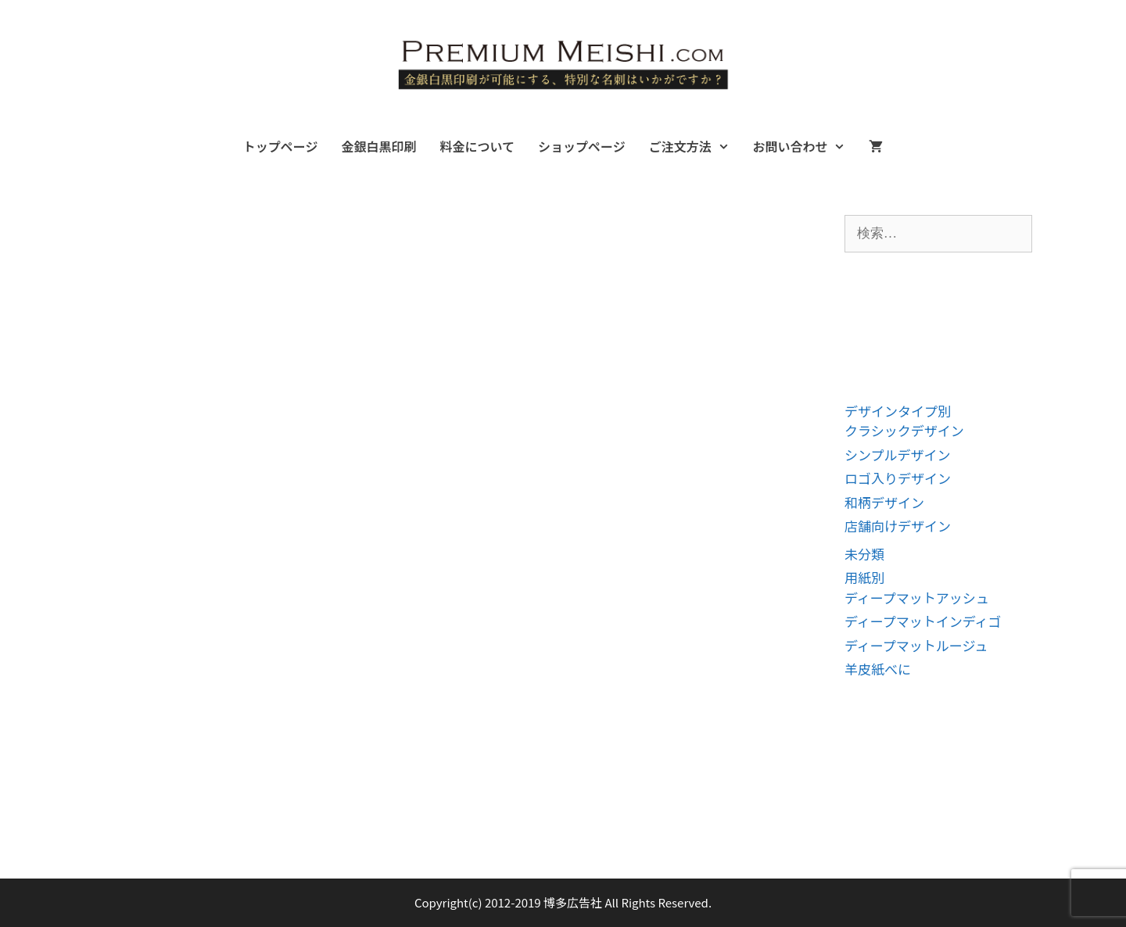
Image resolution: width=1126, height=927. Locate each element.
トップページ (280, 146)
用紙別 (864, 577)
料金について (477, 146)
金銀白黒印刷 (378, 146)
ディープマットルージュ (916, 645)
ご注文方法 (695, 146)
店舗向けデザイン (897, 525)
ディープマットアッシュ (916, 597)
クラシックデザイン (904, 430)
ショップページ (582, 146)
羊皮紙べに (877, 668)
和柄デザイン (884, 502)
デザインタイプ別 (897, 411)
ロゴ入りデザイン (897, 478)
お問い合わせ (804, 146)
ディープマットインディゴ (923, 621)
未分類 (864, 554)
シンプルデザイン (897, 454)
